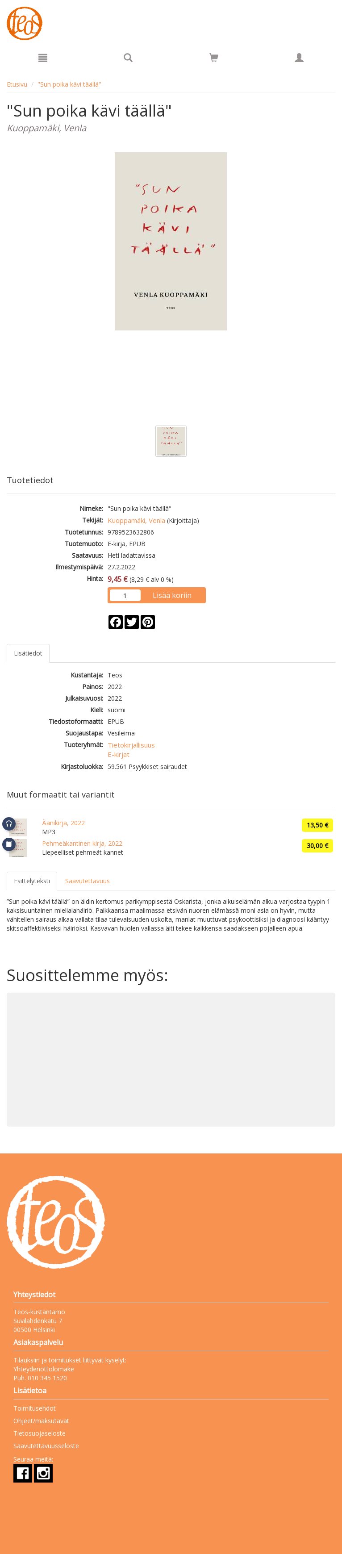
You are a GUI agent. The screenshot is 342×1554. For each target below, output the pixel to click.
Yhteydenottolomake (43, 1369)
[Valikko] (43, 57)
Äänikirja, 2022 (63, 823)
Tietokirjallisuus (131, 744)
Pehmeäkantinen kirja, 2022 (82, 843)
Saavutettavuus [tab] (87, 881)
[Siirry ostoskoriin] (214, 57)
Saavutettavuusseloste (46, 1445)
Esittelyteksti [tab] (32, 881)
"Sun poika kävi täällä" (69, 84)
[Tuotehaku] (128, 57)
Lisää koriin (172, 595)
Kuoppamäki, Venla (136, 520)
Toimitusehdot (34, 1408)
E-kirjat (118, 754)
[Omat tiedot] (299, 57)
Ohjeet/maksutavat (41, 1420)
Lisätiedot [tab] (28, 653)
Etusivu (17, 84)
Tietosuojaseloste (39, 1433)
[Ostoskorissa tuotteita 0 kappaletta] (214, 59)
